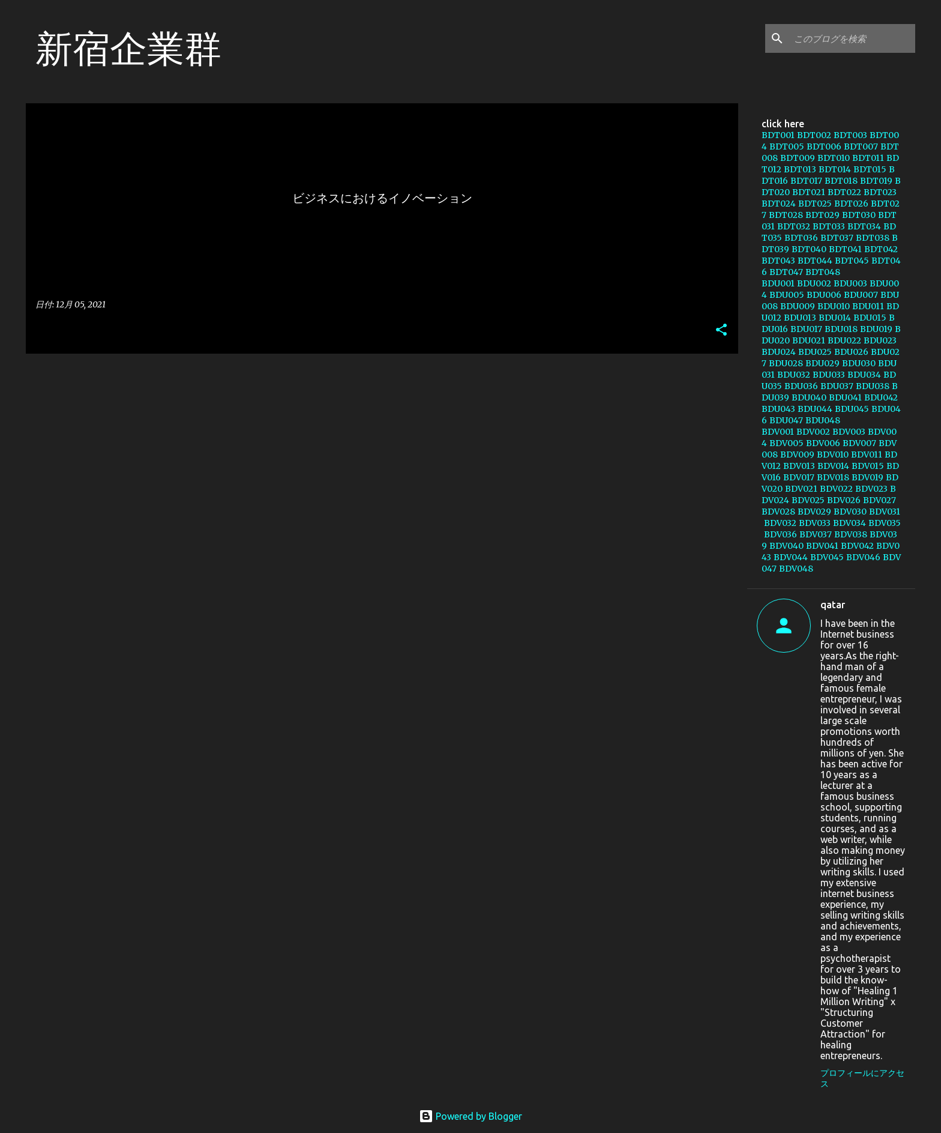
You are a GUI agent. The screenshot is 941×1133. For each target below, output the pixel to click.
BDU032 (793, 374)
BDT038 (872, 237)
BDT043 (778, 260)
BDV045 (827, 557)
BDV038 (850, 534)
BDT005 (786, 146)
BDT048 (822, 272)
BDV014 (833, 466)
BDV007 (859, 443)
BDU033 (829, 374)
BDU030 (859, 363)
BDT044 (815, 260)
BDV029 (814, 511)
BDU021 (808, 340)
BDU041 (845, 397)
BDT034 (864, 226)
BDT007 (861, 146)
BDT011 (868, 158)
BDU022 (844, 340)
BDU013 (800, 317)
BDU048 (822, 420)
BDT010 (833, 158)
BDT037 (836, 237)
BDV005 (786, 443)
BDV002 (813, 431)
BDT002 (814, 135)
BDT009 (797, 158)
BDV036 (780, 534)
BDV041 (822, 545)
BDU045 (852, 408)
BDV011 (866, 454)
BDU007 (861, 294)
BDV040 (786, 545)
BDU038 (872, 386)
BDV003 (848, 431)
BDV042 (857, 545)
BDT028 (786, 215)
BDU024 (779, 351)
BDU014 (835, 317)
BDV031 (884, 511)
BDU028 (786, 363)
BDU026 (851, 351)
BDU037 (836, 386)
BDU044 (815, 408)
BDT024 (779, 203)
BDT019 (876, 180)
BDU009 (797, 306)
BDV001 (778, 431)
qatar (832, 604)
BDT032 (793, 226)
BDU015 (869, 317)
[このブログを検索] (852, 38)
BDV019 (867, 477)
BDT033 (829, 226)
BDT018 (841, 180)
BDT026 (851, 203)
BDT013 (800, 169)
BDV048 (796, 568)
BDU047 (786, 420)
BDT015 (869, 169)
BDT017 (806, 180)
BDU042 (881, 397)
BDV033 (815, 523)
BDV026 (844, 500)
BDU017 (806, 329)
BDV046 (863, 557)
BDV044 (791, 557)
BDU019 (876, 329)
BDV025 (808, 500)
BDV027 (879, 500)
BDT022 (844, 192)
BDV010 (833, 454)
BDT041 (845, 249)
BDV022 (836, 488)
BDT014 (835, 169)
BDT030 (859, 215)
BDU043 (778, 408)
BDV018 (833, 477)
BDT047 (786, 272)
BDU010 (833, 306)
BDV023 (871, 488)
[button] (721, 330)
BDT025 (815, 203)
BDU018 (841, 329)
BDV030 (850, 511)
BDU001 (778, 283)
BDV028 (778, 511)
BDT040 (809, 249)
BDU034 (864, 374)
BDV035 (884, 523)
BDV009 (797, 454)
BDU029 (822, 363)
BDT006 (824, 146)
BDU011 (868, 306)
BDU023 (880, 340)
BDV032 (780, 523)
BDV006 (823, 443)
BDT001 (778, 135)
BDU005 (786, 294)
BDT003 (850, 135)
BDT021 (808, 192)
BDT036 (801, 237)
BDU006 (824, 294)
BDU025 (815, 351)
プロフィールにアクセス (862, 1078)
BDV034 (849, 523)
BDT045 (852, 260)
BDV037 (815, 534)
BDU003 (850, 283)
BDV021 (801, 488)
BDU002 (814, 283)
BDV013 (799, 466)
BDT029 (822, 215)
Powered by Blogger (470, 1116)
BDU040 (809, 397)
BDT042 (881, 249)
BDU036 (801, 386)
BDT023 (880, 192)
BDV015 (868, 466)
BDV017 (798, 477)
